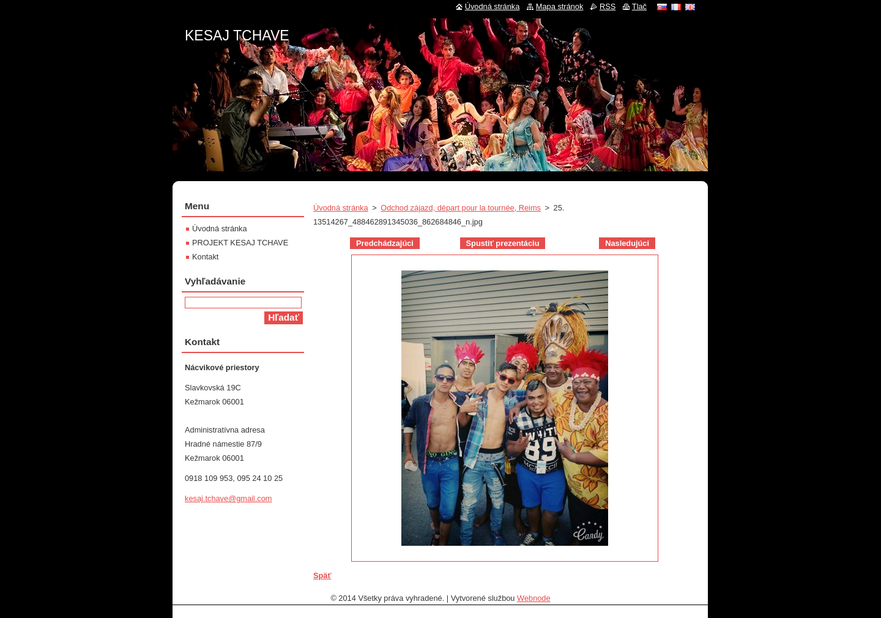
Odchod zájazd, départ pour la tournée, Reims (461, 207)
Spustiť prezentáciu (503, 243)
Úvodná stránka (340, 207)
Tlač (639, 6)
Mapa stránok (560, 6)
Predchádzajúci (385, 243)
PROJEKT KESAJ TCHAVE (240, 242)
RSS (607, 6)
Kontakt (205, 256)
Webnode (534, 598)
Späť (322, 575)
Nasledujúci (627, 243)
